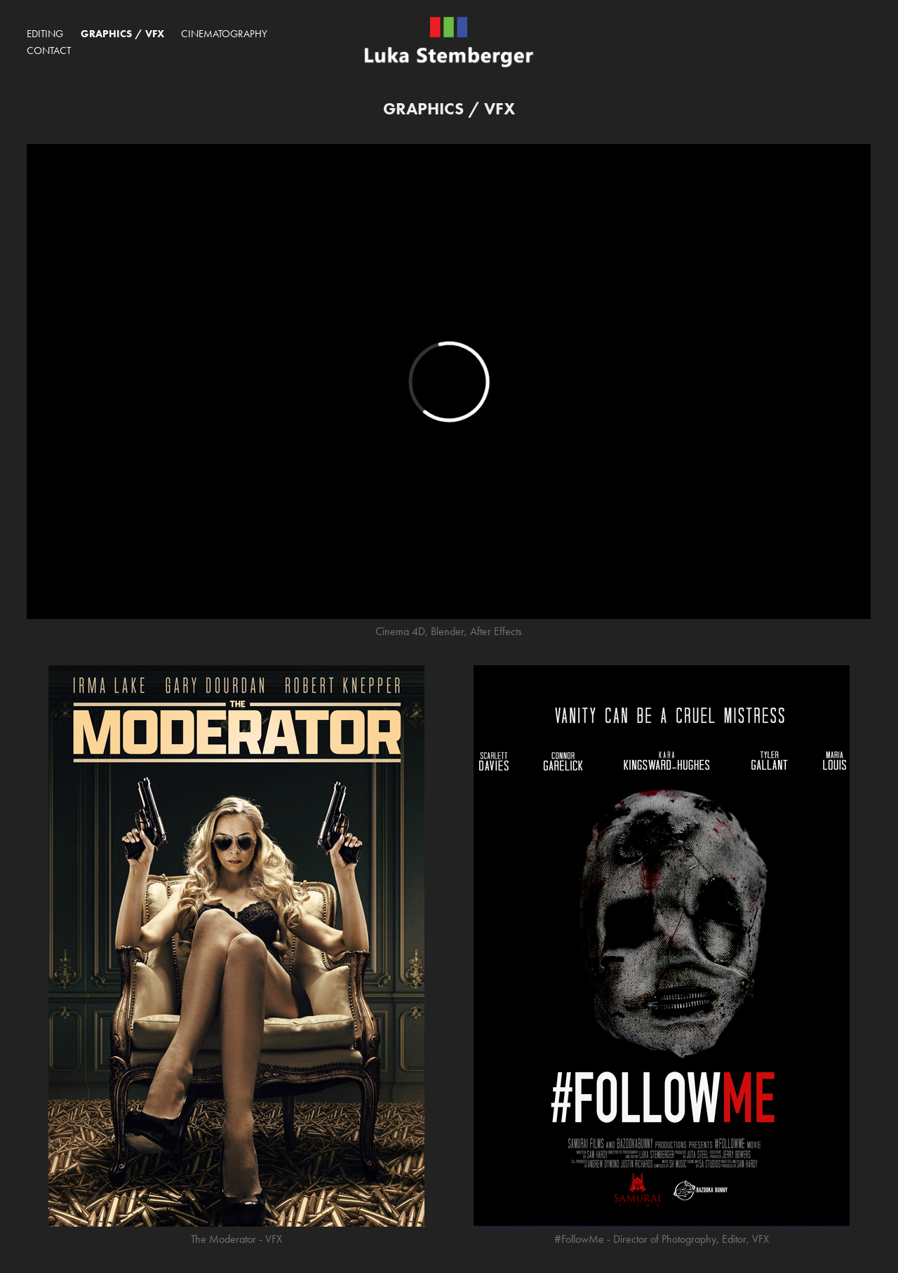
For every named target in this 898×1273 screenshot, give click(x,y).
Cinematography (224, 33)
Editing (45, 33)
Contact (49, 50)
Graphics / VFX (122, 33)
